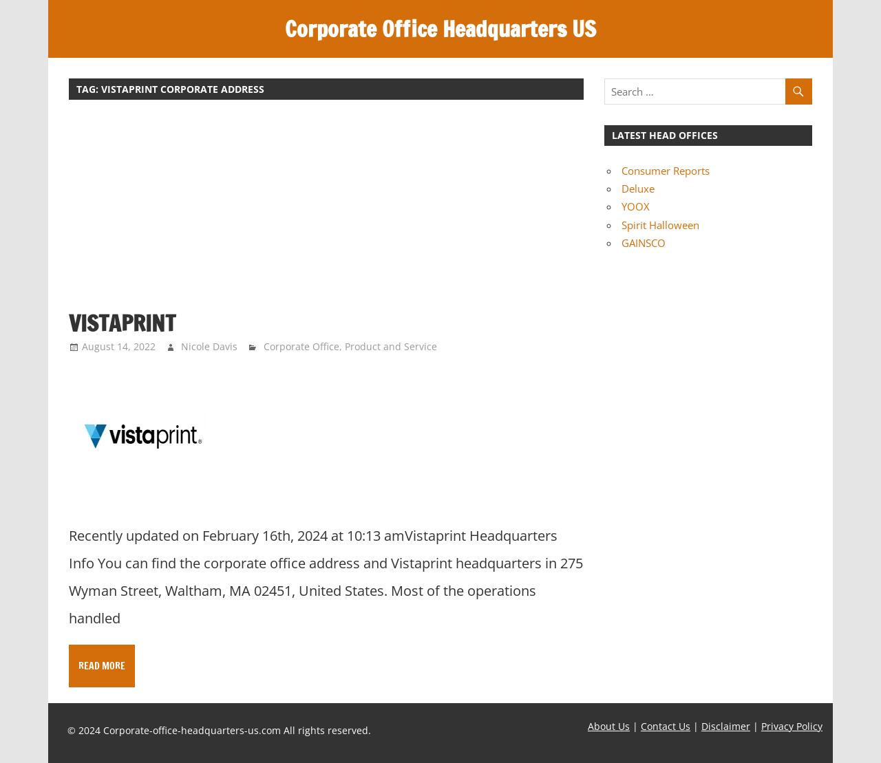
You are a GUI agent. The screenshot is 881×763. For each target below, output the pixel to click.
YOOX (636, 206)
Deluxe (638, 188)
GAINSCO (644, 243)
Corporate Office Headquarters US (440, 29)
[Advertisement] (326, 212)
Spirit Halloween (660, 225)
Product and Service (391, 346)
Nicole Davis (209, 346)
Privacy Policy (791, 726)
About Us (609, 726)
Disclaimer (725, 726)
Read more (101, 666)
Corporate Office (301, 346)
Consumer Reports (666, 171)
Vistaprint (122, 323)
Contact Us (665, 726)
